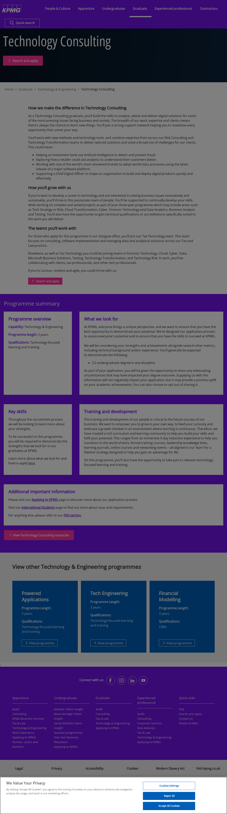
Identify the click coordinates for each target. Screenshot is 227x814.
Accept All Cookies (169, 808)
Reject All (169, 798)
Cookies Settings (169, 788)
